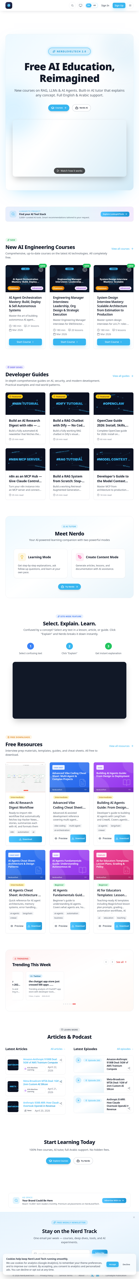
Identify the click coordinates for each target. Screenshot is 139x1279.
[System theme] (77, 5)
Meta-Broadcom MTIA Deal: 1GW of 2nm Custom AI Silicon (42, 1091)
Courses (54, 109)
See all (121, 969)
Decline (126, 1264)
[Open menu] (130, 5)
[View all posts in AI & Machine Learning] (35, 1077)
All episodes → (125, 1057)
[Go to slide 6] (75, 1012)
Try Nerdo (69, 591)
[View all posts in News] (29, 1120)
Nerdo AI (86, 109)
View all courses (122, 252)
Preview (60, 844)
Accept (112, 1264)
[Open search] (69, 5)
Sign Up (119, 5)
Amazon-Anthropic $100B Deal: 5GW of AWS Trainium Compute (40, 1069)
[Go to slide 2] (65, 1012)
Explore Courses (54, 1172)
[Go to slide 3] (67, 1012)
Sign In (105, 5)
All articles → (58, 1057)
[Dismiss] (134, 1217)
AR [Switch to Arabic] (93, 5)
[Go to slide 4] (69, 1012)
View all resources (121, 751)
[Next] (112, 968)
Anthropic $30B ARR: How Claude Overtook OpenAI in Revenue (41, 1113)
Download (25, 844)
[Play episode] (79, 1069)
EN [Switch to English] (86, 5)
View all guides (123, 379)
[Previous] (106, 968)
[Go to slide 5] (71, 1012)
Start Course (25, 345)
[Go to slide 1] (63, 1012)
